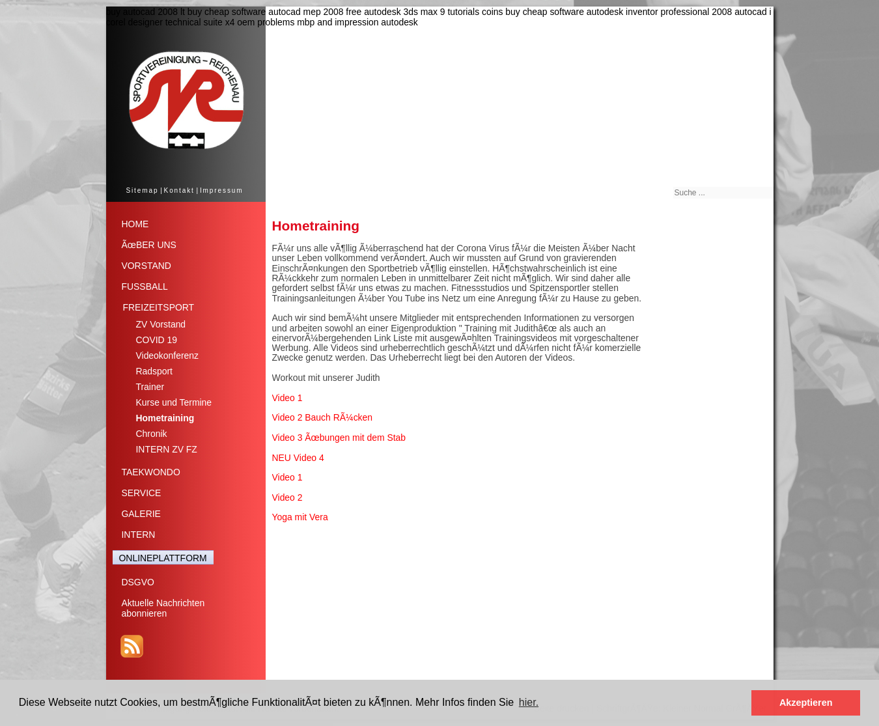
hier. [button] (528, 702)
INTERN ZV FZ (166, 449)
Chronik (151, 433)
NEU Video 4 (298, 458)
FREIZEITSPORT (159, 307)
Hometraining (165, 418)
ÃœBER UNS (149, 245)
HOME (135, 224)
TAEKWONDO (151, 472)
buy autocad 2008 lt (145, 12)
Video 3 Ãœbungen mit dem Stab (339, 437)
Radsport (154, 371)
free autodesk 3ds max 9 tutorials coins (424, 12)
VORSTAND (146, 265)
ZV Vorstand (161, 324)
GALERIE (141, 514)
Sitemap (142, 190)
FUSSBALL (145, 286)
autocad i (752, 12)
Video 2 (287, 497)
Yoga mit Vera (300, 517)
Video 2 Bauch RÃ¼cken (322, 417)
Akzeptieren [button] (806, 702)
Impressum (222, 190)
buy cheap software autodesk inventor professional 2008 (618, 12)
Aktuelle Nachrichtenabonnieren (163, 608)
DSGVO (138, 582)
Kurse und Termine (174, 402)
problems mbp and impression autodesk (337, 22)
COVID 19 (156, 340)
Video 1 (287, 398)
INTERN (139, 534)
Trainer (150, 387)
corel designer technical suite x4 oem (180, 22)
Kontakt (179, 190)
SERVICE (141, 493)
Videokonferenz (167, 355)
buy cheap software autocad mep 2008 (266, 12)
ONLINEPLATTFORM (163, 558)
